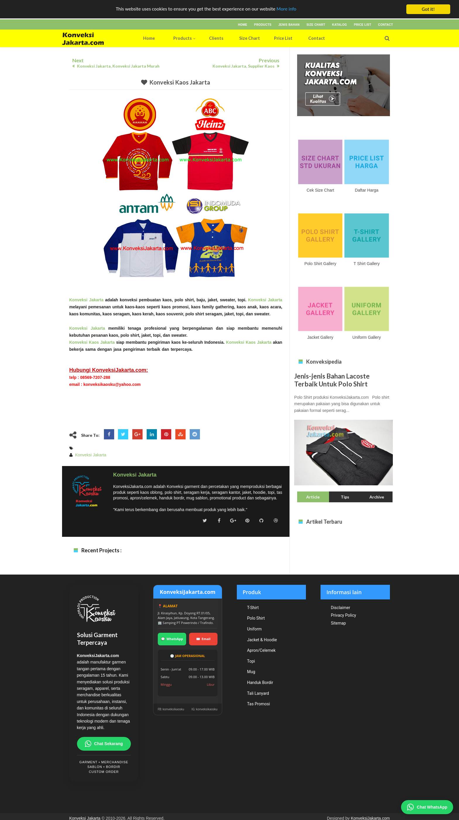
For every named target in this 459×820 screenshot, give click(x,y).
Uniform (254, 629)
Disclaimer (340, 607)
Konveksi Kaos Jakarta (179, 82)
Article (313, 496)
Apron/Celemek (261, 650)
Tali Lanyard (258, 693)
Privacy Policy (343, 615)
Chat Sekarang (104, 743)
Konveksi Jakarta (86, 300)
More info (287, 9)
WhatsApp (172, 639)
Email (203, 639)
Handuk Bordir (260, 682)
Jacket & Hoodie (262, 639)
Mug (251, 671)
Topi (251, 661)
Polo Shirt (256, 618)
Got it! (428, 9)
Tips (345, 496)
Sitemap (338, 623)
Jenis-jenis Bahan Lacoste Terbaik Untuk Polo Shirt (332, 380)
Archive (376, 496)
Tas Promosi (258, 704)
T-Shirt (253, 607)
